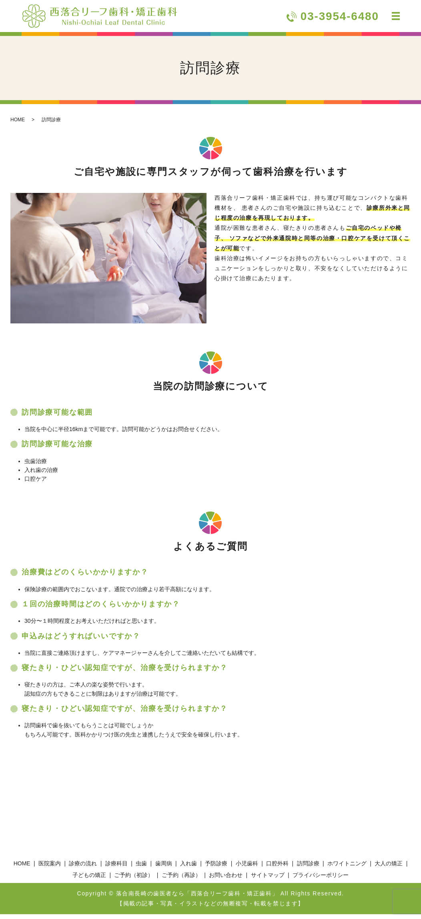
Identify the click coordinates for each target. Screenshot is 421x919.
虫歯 (141, 868)
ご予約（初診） (133, 880)
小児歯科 (247, 868)
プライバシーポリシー (321, 880)
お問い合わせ (226, 880)
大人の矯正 (389, 868)
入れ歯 (188, 868)
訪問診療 (308, 868)
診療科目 (116, 868)
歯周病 (163, 868)
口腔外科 (277, 868)
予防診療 (216, 868)
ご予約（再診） (181, 880)
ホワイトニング (347, 868)
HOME (17, 124)
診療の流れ (83, 868)
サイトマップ (268, 880)
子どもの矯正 (89, 880)
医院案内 (49, 868)
